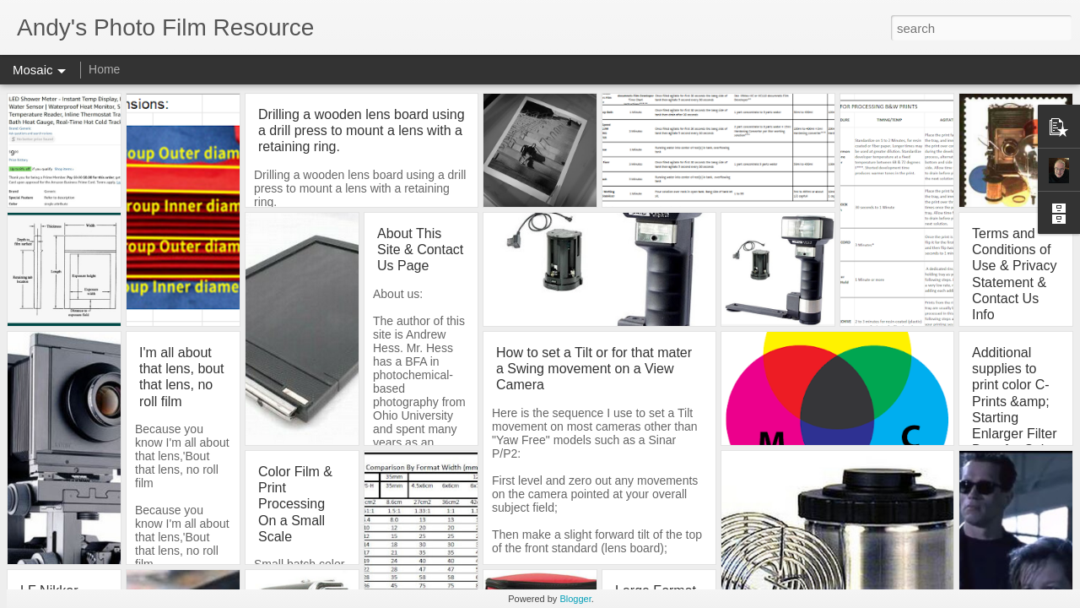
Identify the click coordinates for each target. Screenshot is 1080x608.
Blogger (575, 599)
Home (104, 69)
